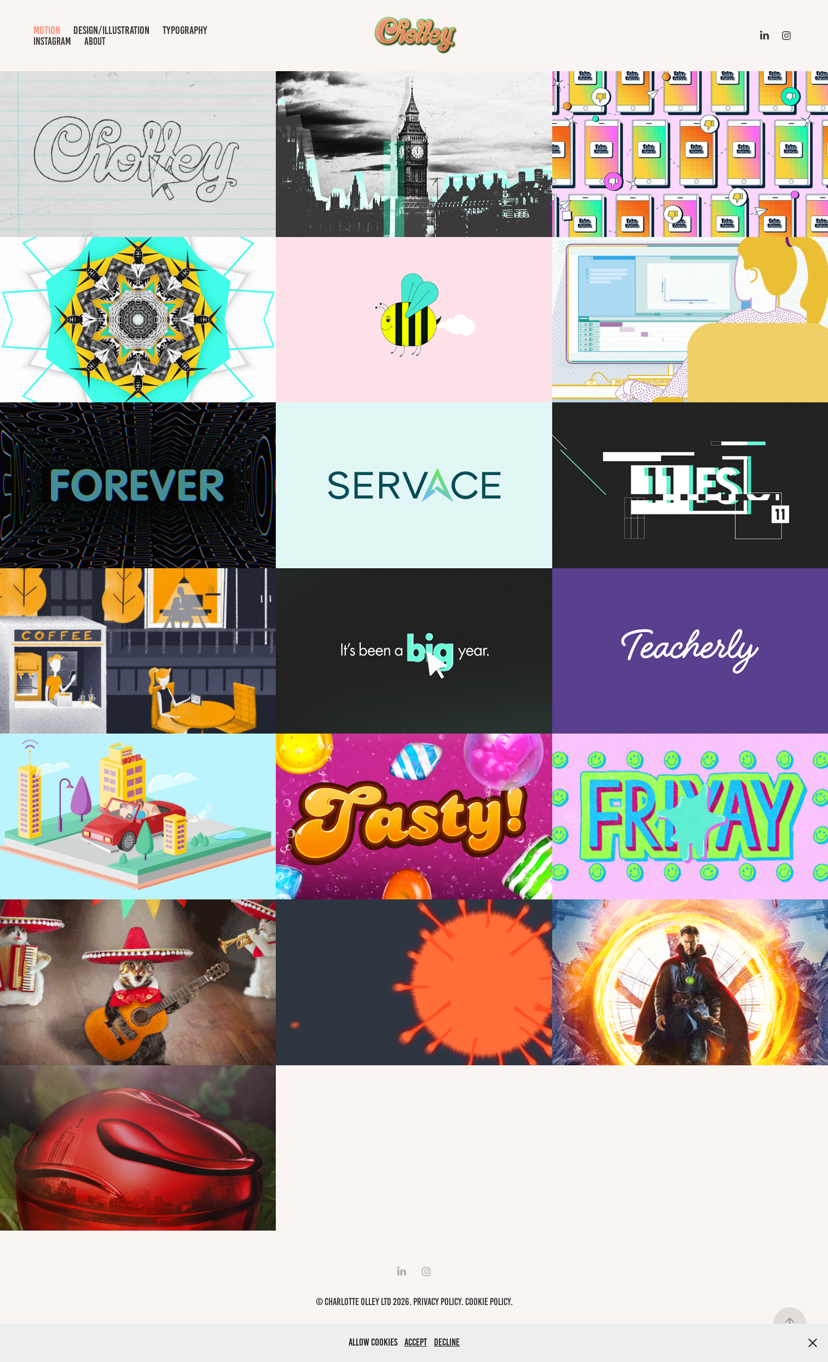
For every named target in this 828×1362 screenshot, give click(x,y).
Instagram (52, 41)
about (95, 41)
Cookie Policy (488, 1301)
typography (185, 30)
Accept (415, 1342)
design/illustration (111, 30)
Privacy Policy (437, 1301)
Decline (447, 1342)
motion (46, 30)
